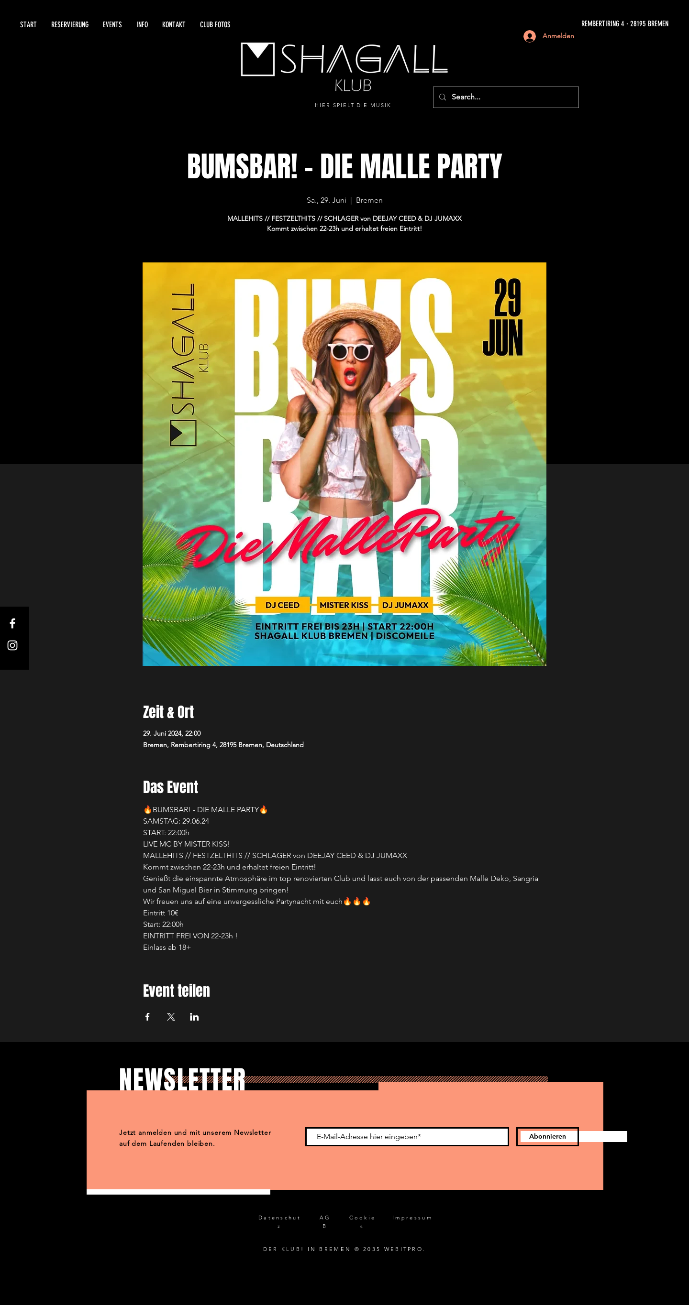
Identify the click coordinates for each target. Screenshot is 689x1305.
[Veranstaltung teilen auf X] (171, 1017)
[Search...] (505, 97)
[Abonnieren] (547, 1136)
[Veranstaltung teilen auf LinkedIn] (194, 1017)
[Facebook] (12, 623)
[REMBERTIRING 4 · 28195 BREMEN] (560, 24)
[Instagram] (12, 645)
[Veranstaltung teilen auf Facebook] (147, 1017)
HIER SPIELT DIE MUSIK (353, 105)
